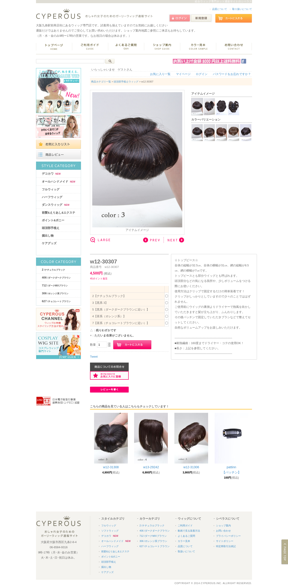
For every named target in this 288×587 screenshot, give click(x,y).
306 (55, 293)
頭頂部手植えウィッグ (126, 81)
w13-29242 (151, 467)
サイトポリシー (224, 541)
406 (56, 277)
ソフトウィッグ (110, 530)
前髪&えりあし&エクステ (58, 212)
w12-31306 (191, 467)
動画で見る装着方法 (189, 530)
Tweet (94, 356)
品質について (219, 9)
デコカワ (51, 173)
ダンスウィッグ (55, 204)
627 (56, 301)
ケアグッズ (49, 243)
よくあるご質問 (186, 535)
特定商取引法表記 (226, 546)
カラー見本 (184, 541)
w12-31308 (111, 467)
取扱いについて (186, 551)
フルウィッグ (50, 189)
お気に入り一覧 (160, 74)
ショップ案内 (223, 525)
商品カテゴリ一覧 (101, 81)
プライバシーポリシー (228, 535)
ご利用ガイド (185, 525)
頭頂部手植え (50, 228)
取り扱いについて (242, 9)
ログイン (201, 74)
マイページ (183, 74)
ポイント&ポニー (53, 220)
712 (55, 285)
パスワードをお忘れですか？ (232, 74)
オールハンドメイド (58, 181)
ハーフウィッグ (52, 197)
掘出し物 (48, 235)
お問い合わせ (223, 530)
